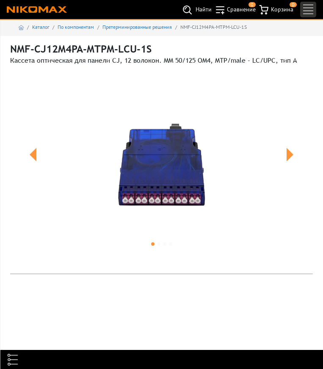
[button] (32, 164)
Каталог (40, 27)
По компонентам (76, 27)
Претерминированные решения (137, 27)
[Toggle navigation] (308, 9)
